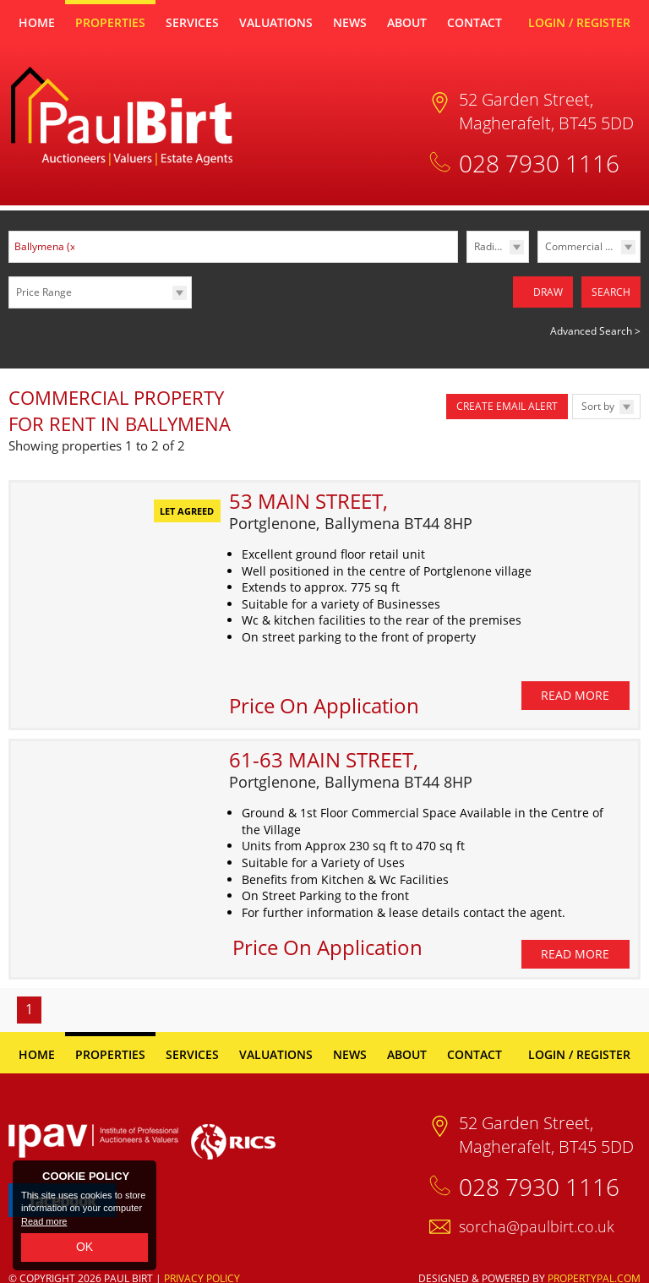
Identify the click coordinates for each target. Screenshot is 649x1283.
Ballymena (46, 246)
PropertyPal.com (594, 1266)
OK (84, 1246)
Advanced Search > (595, 325)
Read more (44, 1221)
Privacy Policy (202, 1266)
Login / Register (579, 22)
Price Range (44, 292)
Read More (575, 683)
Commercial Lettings (592, 246)
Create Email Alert (507, 400)
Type (537, 261)
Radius (489, 246)
